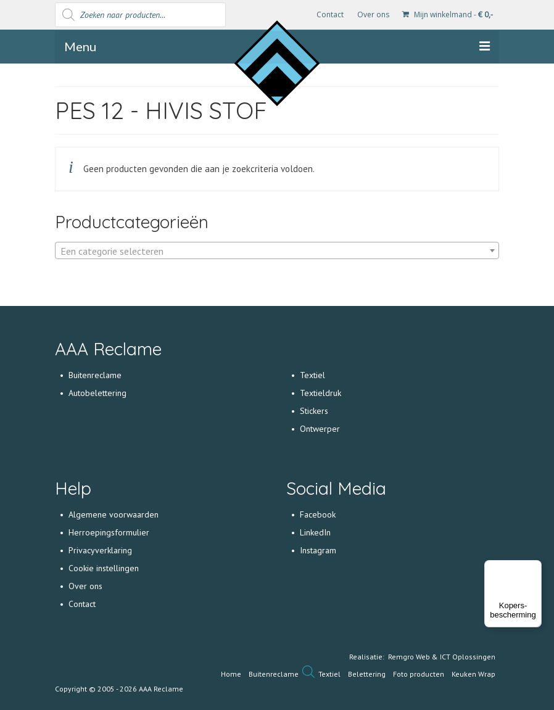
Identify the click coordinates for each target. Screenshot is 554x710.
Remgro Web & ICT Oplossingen (441, 656)
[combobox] (277, 250)
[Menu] (534, 567)
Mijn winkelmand (447, 14)
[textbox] (277, 251)
